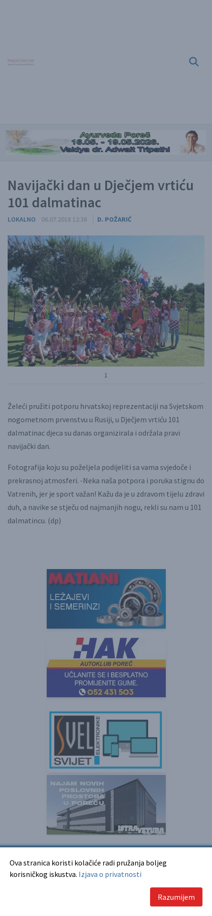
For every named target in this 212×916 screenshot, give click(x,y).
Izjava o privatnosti (110, 874)
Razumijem (176, 897)
